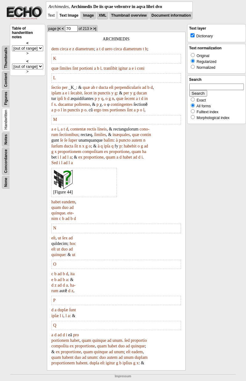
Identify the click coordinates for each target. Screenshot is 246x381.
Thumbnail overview (129, 15)
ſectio (56, 87)
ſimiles (65, 68)
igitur (123, 68)
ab (93, 87)
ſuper (72, 140)
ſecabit (76, 93)
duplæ (63, 310)
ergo (97, 110)
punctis (104, 93)
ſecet (88, 93)
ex (106, 151)
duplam (141, 357)
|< (59, 29)
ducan (142, 93)
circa (64, 49)
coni (141, 68)
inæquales (121, 134)
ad (144, 87)
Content (6, 80)
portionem (60, 340)
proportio (139, 340)
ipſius (127, 363)
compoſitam (92, 151)
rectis (91, 129)
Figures (6, 98)
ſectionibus (68, 134)
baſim (108, 140)
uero (109, 49)
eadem (137, 352)
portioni (86, 68)
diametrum (84, 49)
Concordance (6, 161)
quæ (55, 68)
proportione (119, 151)
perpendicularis (127, 87)
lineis (102, 129)
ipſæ (55, 315)
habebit (130, 146)
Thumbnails (6, 58)
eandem (68, 202)
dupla (94, 363)
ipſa (107, 146)
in (95, 93)
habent (67, 357)
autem (137, 140)
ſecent (130, 98)
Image (88, 15)
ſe (61, 140)
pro (76, 335)
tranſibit (110, 68)
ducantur (65, 104)
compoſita (60, 346)
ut (59, 238)
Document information (171, 15)
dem (55, 49)
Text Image (69, 15)
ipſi (60, 98)
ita (72, 273)
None (6, 182)
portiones (118, 110)
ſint (75, 68)
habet (127, 157)
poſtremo (82, 104)
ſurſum (57, 146)
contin (145, 134)
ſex (65, 238)
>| (94, 29)
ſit (76, 146)
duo (65, 207)
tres (105, 110)
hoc (73, 243)
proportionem (69, 151)
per (65, 87)
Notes (6, 139)
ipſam (56, 93)
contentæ (78, 129)
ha (144, 151)
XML (102, 15)
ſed (127, 340)
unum (117, 340)
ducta (103, 87)
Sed (54, 162)
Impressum (123, 376)
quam (136, 151)
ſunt (72, 310)
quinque (58, 213)
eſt (111, 87)
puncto (124, 140)
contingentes (122, 104)
